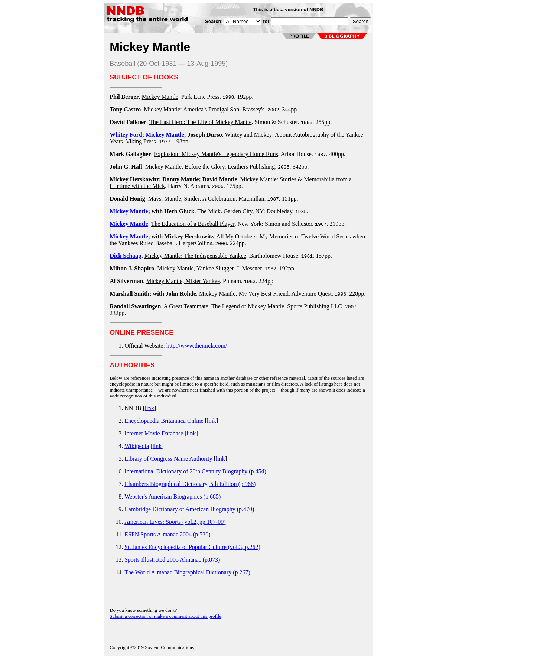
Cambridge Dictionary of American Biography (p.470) (189, 509)
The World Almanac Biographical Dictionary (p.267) (187, 572)
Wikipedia (136, 446)
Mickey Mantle (165, 135)
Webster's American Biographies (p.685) (172, 496)
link (149, 408)
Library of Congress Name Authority (168, 458)
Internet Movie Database (153, 433)
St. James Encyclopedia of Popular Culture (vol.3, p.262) (192, 547)
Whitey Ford (126, 135)
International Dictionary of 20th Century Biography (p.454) (195, 471)
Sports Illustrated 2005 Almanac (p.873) (172, 559)
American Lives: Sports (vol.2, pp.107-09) (174, 522)
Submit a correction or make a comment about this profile (165, 616)
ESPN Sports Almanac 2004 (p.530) (167, 534)
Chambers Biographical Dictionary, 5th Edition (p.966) (190, 484)
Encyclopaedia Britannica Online (163, 421)
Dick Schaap (125, 256)
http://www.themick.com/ (196, 346)
